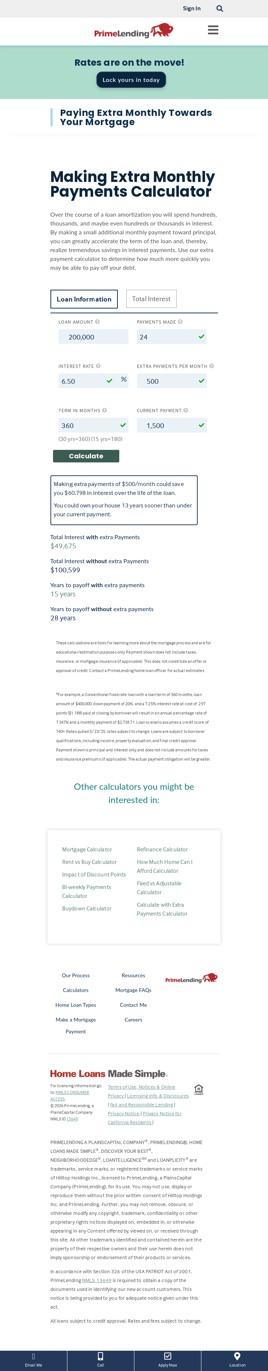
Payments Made (160, 322)
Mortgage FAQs (133, 990)
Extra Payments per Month (172, 366)
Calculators (75, 990)
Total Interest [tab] (151, 298)
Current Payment (162, 410)
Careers (133, 1019)
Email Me (33, 1359)
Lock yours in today (131, 79)
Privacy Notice (124, 1113)
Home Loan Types (76, 1005)
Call (100, 1359)
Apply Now (167, 1359)
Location (237, 1359)
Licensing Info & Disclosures (158, 1095)
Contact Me (133, 1005)
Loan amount (79, 322)
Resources (133, 975)
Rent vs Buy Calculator (89, 861)
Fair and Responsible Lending (142, 1104)
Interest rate (80, 366)
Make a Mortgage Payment (76, 1025)
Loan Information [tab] (84, 298)
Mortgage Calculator (87, 849)
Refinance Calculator (162, 849)
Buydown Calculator (87, 908)
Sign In (192, 8)
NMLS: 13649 (97, 1280)
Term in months (83, 410)
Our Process (76, 975)
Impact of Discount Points (94, 874)
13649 (72, 1119)
